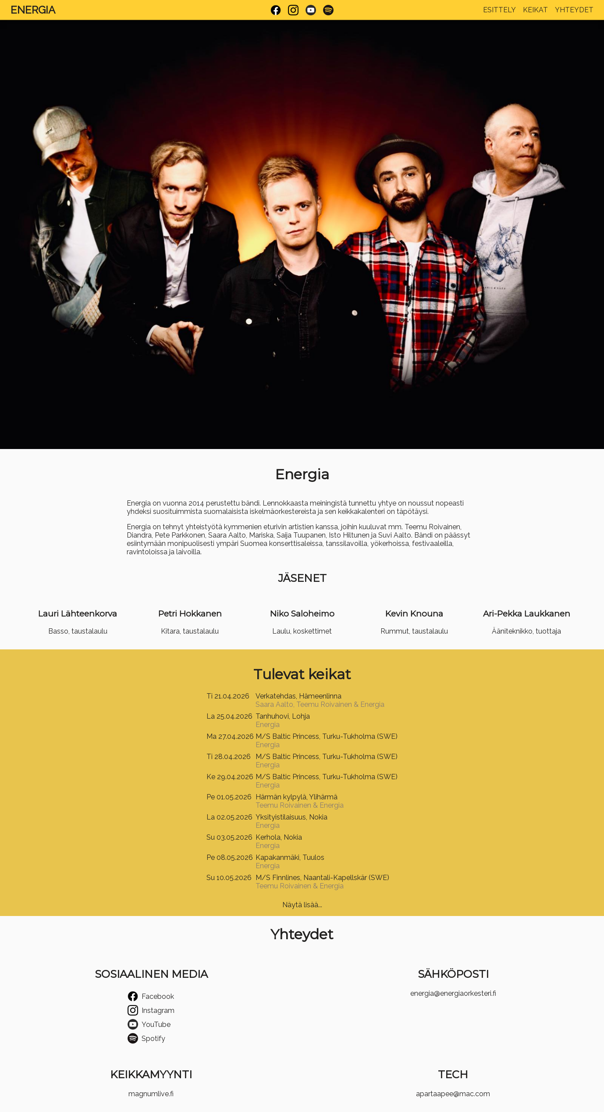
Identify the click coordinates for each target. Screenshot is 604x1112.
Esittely (499, 10)
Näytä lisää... (302, 905)
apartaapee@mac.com (453, 1094)
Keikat (535, 10)
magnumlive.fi (151, 1094)
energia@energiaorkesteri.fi (453, 993)
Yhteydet (574, 10)
